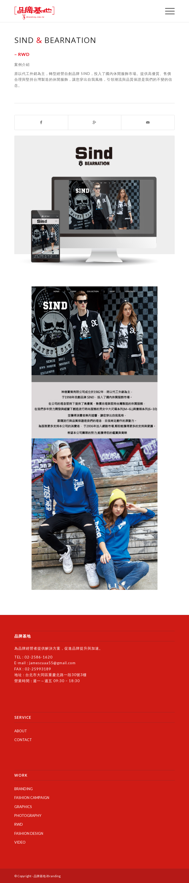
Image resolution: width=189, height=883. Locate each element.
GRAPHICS (23, 806)
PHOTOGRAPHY (27, 815)
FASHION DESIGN (28, 833)
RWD (18, 824)
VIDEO (20, 842)
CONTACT (23, 740)
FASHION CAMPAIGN (31, 797)
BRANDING (23, 789)
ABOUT (20, 731)
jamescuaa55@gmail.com (52, 663)
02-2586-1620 (38, 657)
